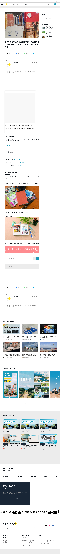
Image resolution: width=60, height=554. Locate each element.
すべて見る (53, 24)
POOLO (39, 1)
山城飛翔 (11, 357)
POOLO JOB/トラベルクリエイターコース (48, 17)
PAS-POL (8, 266)
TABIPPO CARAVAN (25, 335)
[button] (56, 368)
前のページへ (11, 258)
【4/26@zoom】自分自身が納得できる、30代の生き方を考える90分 (48, 431)
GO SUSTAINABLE (33, 4)
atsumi (48, 357)
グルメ (42, 4)
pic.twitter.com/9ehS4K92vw (19, 162)
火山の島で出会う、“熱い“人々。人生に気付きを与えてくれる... (49, 33)
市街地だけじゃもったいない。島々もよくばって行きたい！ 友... (49, 37)
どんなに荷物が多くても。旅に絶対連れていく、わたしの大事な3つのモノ (29, 337)
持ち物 (12, 266)
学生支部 (42, 1)
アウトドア (38, 4)
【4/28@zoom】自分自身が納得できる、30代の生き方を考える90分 (11, 431)
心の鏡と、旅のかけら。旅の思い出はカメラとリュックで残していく (48, 337)
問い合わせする (15, 498)
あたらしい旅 (50, 18)
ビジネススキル (23, 541)
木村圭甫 (29, 339)
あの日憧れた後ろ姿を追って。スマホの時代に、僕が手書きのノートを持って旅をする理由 (11, 355)
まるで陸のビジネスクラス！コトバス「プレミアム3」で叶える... (50, 28)
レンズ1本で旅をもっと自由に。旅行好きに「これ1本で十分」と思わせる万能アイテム (47, 355)
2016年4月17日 (18, 165)
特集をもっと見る (28, 403)
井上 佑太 (48, 339)
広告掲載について (46, 1)
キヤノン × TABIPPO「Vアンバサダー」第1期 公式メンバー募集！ (11, 337)
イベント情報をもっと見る (30, 456)
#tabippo (22, 143)
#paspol (19, 143)
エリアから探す (48, 26)
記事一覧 (14, 4)
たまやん (29, 357)
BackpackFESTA (23, 542)
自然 (44, 4)
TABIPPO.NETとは (29, 1)
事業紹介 (37, 1)
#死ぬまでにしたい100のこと (30, 143)
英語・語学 (30, 542)
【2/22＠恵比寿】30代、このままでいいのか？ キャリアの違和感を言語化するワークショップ (29, 446)
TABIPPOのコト (44, 18)
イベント (19, 4)
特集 (17, 4)
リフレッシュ (23, 545)
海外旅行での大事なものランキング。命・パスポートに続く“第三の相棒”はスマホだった (30, 355)
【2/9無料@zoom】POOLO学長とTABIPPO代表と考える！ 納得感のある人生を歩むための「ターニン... (48, 446)
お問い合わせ (51, 1)
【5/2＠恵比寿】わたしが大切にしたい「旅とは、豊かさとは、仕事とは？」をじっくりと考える (11, 446)
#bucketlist (15, 143)
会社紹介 (34, 1)
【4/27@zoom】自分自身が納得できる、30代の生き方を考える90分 (30, 431)
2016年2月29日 (17, 159)
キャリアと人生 (31, 540)
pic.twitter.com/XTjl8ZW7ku (17, 156)
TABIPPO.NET (15, 62)
